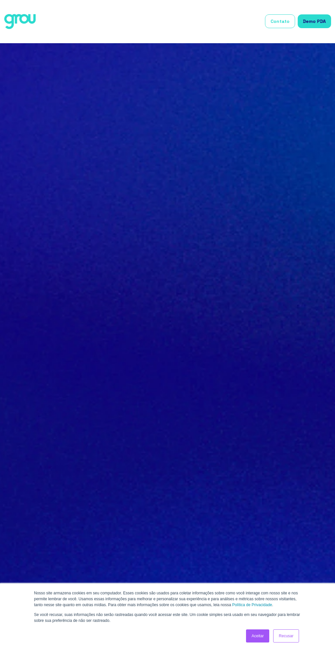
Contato (280, 21)
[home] (20, 21)
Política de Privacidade (252, 605)
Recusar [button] (286, 636)
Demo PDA (314, 21)
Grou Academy (242, 22)
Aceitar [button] (258, 636)
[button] (125, 21)
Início (97, 22)
